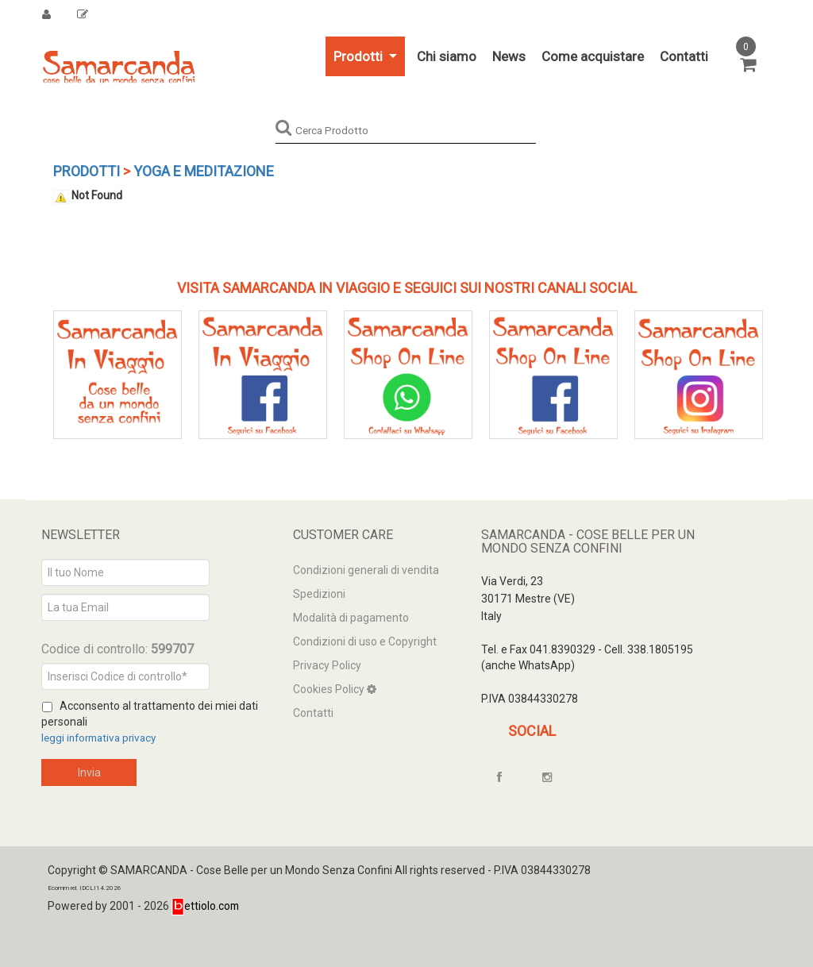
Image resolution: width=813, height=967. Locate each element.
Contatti (684, 56)
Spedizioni (319, 594)
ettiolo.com (206, 906)
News (509, 56)
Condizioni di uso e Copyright (365, 641)
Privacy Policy (327, 665)
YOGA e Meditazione (203, 171)
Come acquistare (592, 56)
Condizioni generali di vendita (366, 570)
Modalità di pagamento (351, 617)
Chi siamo (446, 56)
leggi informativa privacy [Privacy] (102, 737)
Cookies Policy (330, 689)
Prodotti (359, 56)
